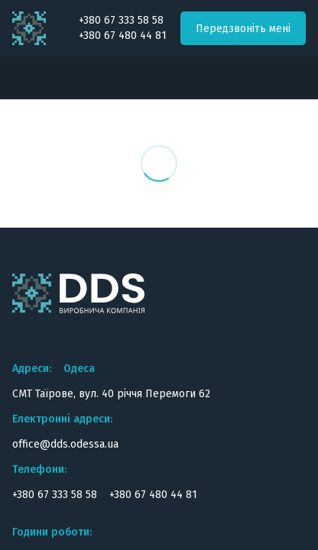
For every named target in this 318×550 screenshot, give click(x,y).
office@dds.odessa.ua (65, 444)
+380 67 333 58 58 (121, 21)
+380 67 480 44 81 (123, 36)
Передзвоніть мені (243, 28)
